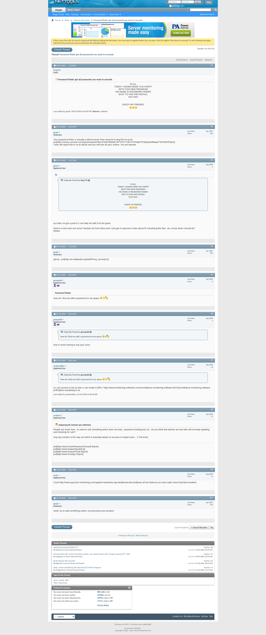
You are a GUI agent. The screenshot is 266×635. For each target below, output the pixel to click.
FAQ (67, 14)
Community (85, 14)
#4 (212, 246)
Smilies (100, 595)
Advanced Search (207, 14)
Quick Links (114, 14)
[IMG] (100, 598)
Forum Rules (103, 605)
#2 (212, 126)
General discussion (81, 20)
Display (207, 60)
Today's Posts (58, 14)
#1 (212, 65)
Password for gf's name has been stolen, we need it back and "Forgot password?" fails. (91, 554)
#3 (212, 160)
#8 (212, 409)
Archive (204, 616)
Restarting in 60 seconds (64, 560)
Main (67, 20)
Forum (58, 10)
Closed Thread (62, 49)
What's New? (74, 10)
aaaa (55, 580)
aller (67, 580)
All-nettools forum (192, 616)
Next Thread (141, 535)
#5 (212, 274)
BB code (101, 592)
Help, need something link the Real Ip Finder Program (77, 567)
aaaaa (61, 580)
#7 (212, 360)
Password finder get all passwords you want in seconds (86, 54)
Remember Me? (176, 6)
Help (209, 2)
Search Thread (195, 60)
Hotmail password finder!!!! (65, 547)
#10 (211, 498)
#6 (212, 313)
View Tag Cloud (60, 582)
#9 (212, 469)
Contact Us (177, 616)
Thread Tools (181, 60)
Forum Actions (100, 14)
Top (211, 528)
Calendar (75, 14)
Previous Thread (126, 535)
